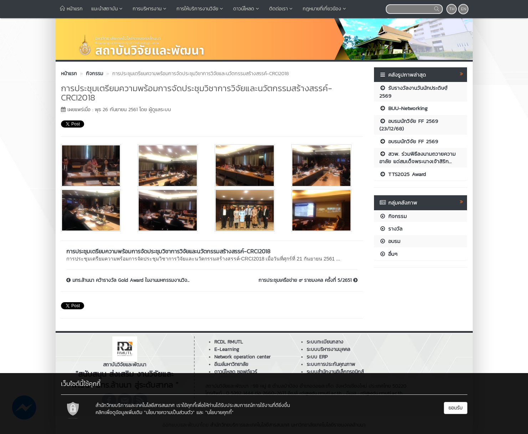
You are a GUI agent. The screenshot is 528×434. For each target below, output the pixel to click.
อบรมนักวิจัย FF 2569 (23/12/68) (408, 125)
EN (463, 9)
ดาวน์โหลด (247, 8)
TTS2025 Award (402, 174)
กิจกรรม (393, 216)
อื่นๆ (388, 254)
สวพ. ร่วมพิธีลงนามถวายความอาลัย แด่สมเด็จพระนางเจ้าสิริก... (417, 157)
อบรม (389, 241)
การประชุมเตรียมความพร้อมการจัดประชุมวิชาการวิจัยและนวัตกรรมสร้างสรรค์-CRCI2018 (168, 251)
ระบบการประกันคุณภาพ (331, 364)
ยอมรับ (455, 408)
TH (452, 9)
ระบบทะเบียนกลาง (325, 342)
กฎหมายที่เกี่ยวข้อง (325, 8)
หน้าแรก (71, 8)
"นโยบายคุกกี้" (219, 412)
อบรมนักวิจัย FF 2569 (408, 141)
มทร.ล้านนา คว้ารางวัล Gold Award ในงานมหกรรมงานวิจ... (127, 280)
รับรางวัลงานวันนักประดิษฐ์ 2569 (413, 91)
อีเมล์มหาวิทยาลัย (231, 364)
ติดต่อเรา (281, 8)
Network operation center (242, 357)
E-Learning (226, 349)
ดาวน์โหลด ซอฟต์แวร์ (235, 372)
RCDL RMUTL (228, 342)
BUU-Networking (403, 108)
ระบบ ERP (317, 357)
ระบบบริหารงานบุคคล (328, 349)
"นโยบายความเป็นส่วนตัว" (169, 412)
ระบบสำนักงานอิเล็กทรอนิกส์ (335, 372)
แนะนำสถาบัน (107, 8)
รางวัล (391, 228)
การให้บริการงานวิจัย (200, 8)
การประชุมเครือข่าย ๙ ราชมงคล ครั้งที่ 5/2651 (308, 280)
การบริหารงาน (150, 8)
